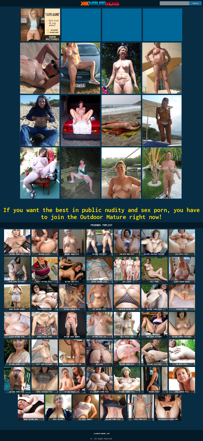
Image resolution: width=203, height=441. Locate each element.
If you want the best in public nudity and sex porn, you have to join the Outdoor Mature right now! (101, 213)
